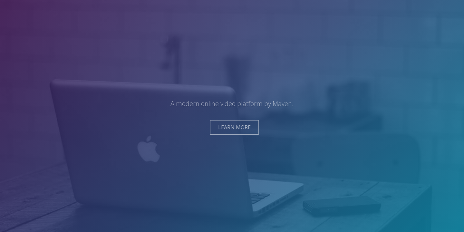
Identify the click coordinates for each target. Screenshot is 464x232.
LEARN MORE (234, 127)
